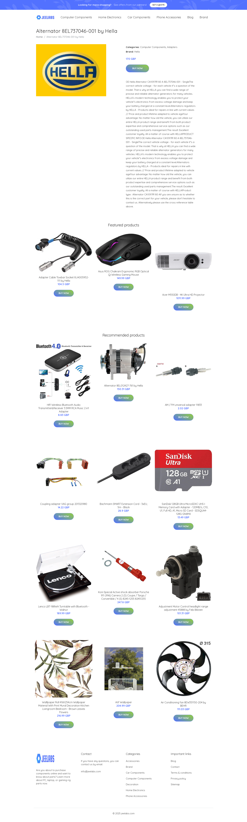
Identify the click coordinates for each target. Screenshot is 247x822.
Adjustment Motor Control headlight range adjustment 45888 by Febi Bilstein (183, 611)
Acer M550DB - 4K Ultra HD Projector (183, 297)
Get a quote (158, 5)
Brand (204, 19)
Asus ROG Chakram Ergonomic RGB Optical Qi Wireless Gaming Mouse (123, 276)
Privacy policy (178, 781)
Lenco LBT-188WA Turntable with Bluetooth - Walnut (63, 611)
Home (39, 39)
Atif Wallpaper (123, 705)
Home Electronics (109, 19)
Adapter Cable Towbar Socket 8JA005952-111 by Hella (64, 282)
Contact (175, 770)
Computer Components (76, 19)
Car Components (139, 19)
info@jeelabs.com (91, 774)
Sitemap (175, 787)
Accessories (133, 764)
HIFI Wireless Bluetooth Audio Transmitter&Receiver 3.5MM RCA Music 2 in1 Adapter (63, 411)
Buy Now (137, 71)
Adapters (172, 50)
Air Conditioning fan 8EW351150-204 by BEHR (183, 707)
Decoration (132, 787)
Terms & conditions (181, 775)
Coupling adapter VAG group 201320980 (63, 507)
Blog (190, 19)
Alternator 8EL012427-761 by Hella (123, 388)
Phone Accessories (169, 19)
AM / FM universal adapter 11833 (183, 408)
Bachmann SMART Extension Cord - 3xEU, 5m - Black (123, 509)
